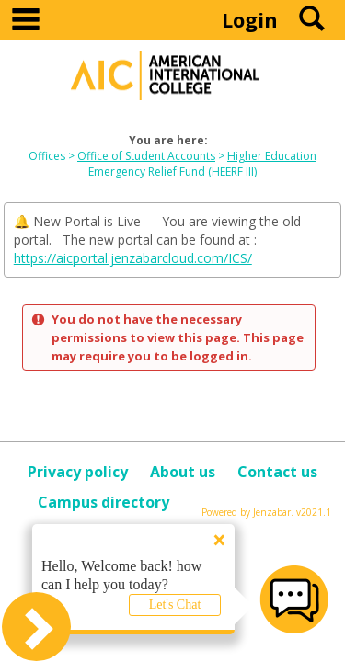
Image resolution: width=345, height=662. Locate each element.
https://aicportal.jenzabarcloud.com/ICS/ (133, 258)
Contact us (277, 472)
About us (182, 472)
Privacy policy (78, 472)
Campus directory (103, 502)
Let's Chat (175, 604)
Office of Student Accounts (146, 156)
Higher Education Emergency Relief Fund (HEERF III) (202, 163)
